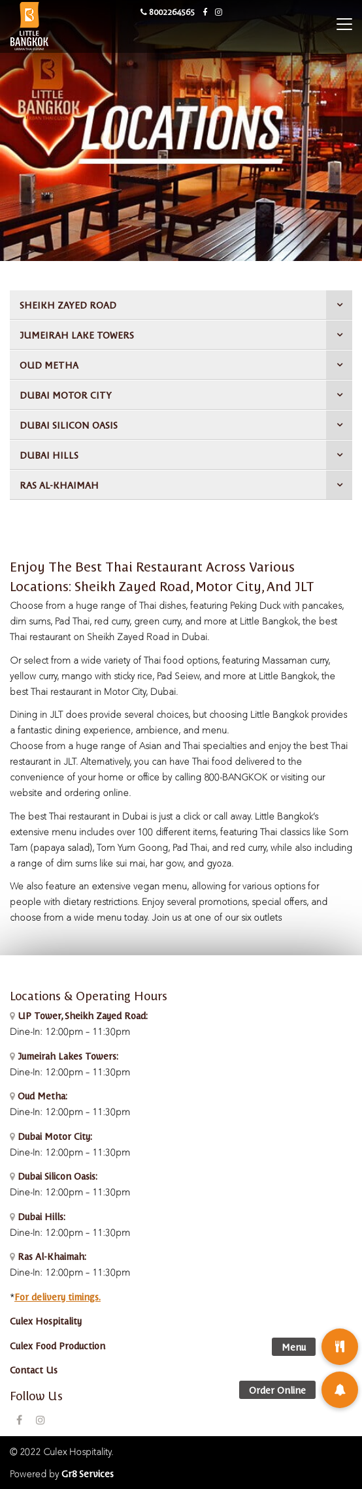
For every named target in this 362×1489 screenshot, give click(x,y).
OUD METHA (49, 365)
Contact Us (34, 1369)
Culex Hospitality (46, 1321)
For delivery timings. (57, 1296)
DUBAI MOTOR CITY (66, 395)
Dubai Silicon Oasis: (56, 1176)
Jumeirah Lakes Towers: (66, 1056)
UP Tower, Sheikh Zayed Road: (83, 1015)
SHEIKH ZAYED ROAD (68, 305)
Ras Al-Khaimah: (50, 1256)
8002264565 (167, 11)
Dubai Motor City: (53, 1136)
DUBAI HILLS (49, 455)
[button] (339, 1390)
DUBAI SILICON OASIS (69, 425)
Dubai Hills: (40, 1216)
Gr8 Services (87, 1473)
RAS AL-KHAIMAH (59, 485)
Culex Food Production (57, 1345)
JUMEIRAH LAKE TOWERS (77, 335)
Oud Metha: (41, 1095)
